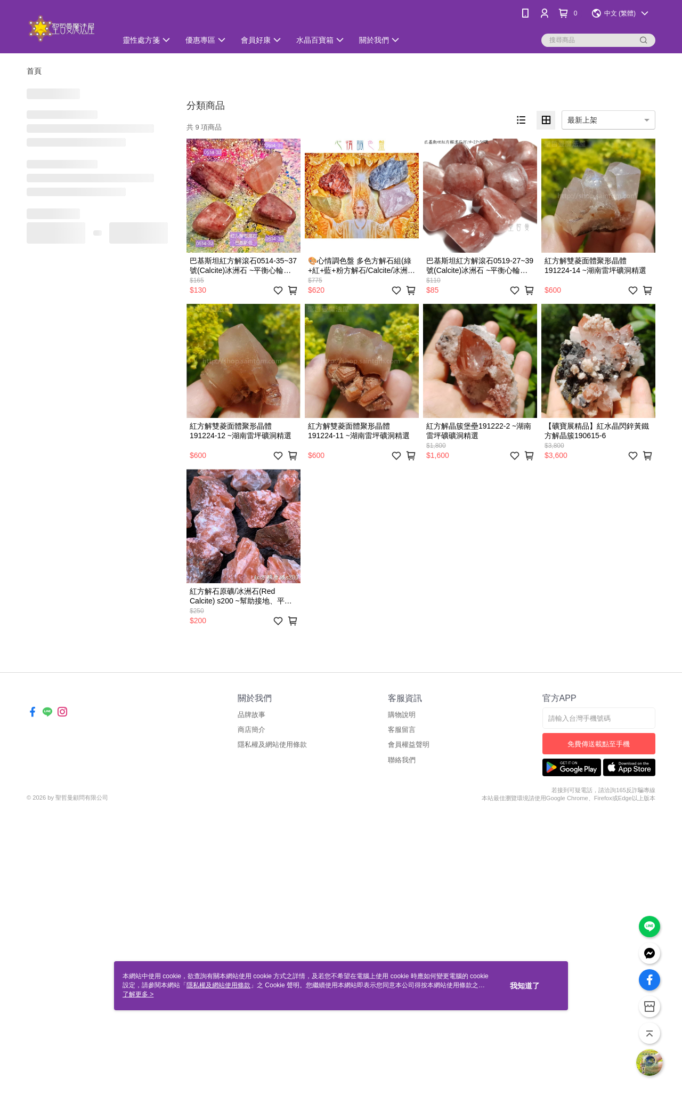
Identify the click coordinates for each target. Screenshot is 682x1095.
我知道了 (525, 985)
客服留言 (402, 730)
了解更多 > (138, 994)
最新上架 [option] (582, 120)
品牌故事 (251, 715)
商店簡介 (251, 730)
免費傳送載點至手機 (598, 744)
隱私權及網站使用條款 (272, 744)
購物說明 (402, 715)
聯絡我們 (402, 760)
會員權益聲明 (408, 744)
